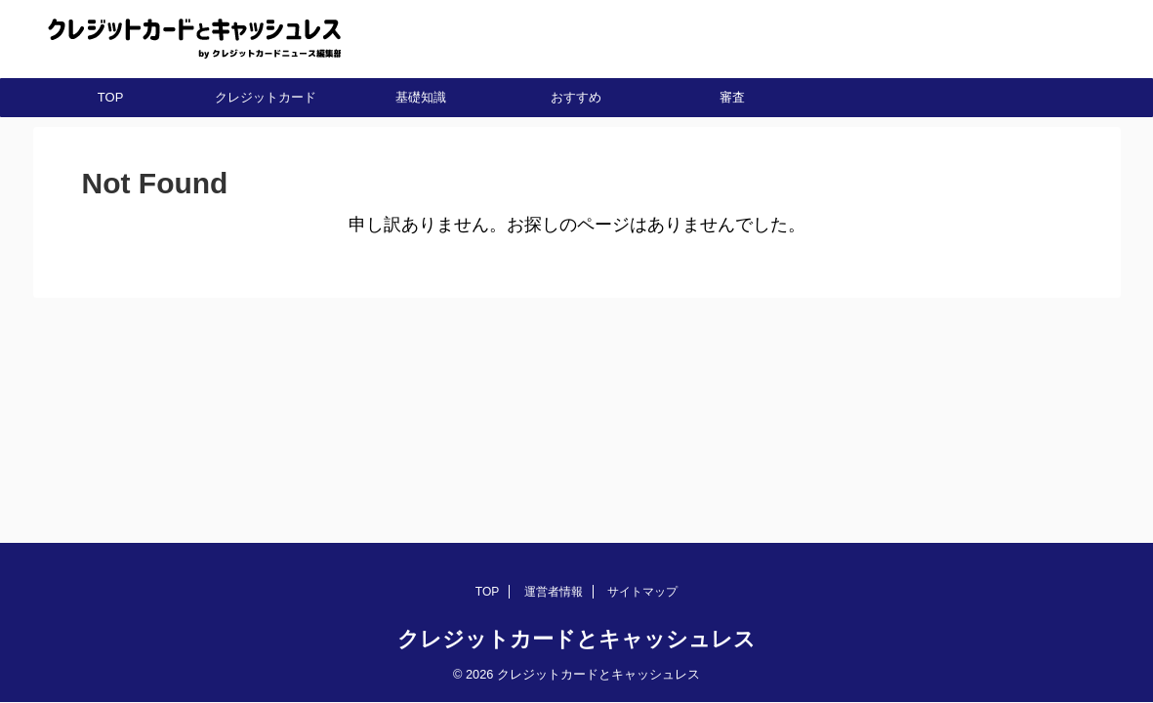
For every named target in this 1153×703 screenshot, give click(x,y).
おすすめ (576, 97)
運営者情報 (553, 592)
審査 (732, 97)
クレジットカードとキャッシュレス (576, 639)
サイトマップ (642, 592)
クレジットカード (265, 97)
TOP (111, 97)
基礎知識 (420, 97)
